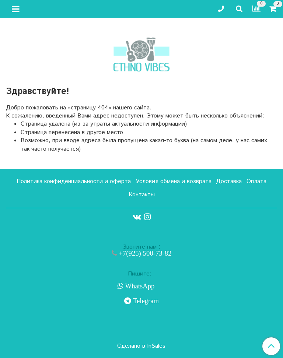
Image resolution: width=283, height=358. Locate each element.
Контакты (142, 194)
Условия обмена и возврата (174, 181)
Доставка (229, 181)
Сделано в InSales (141, 346)
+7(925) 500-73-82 (144, 253)
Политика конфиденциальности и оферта (74, 181)
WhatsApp (139, 286)
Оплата (256, 181)
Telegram (145, 301)
